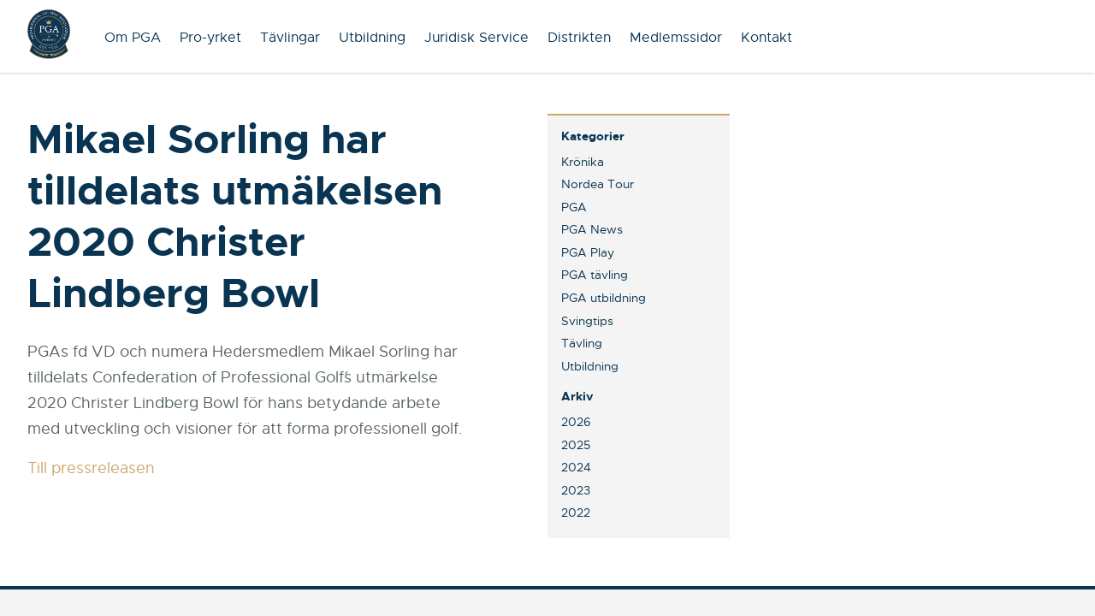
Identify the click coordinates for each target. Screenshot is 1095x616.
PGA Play (587, 252)
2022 (575, 512)
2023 (575, 490)
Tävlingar (290, 37)
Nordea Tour (597, 184)
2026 (576, 421)
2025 (575, 445)
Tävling (581, 343)
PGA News (592, 229)
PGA (574, 207)
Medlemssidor (676, 37)
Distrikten (579, 37)
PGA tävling (594, 274)
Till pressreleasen (91, 468)
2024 (576, 467)
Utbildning (372, 37)
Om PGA (132, 37)
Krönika (582, 161)
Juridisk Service (476, 37)
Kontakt (766, 37)
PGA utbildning (603, 297)
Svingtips (587, 321)
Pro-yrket (210, 37)
